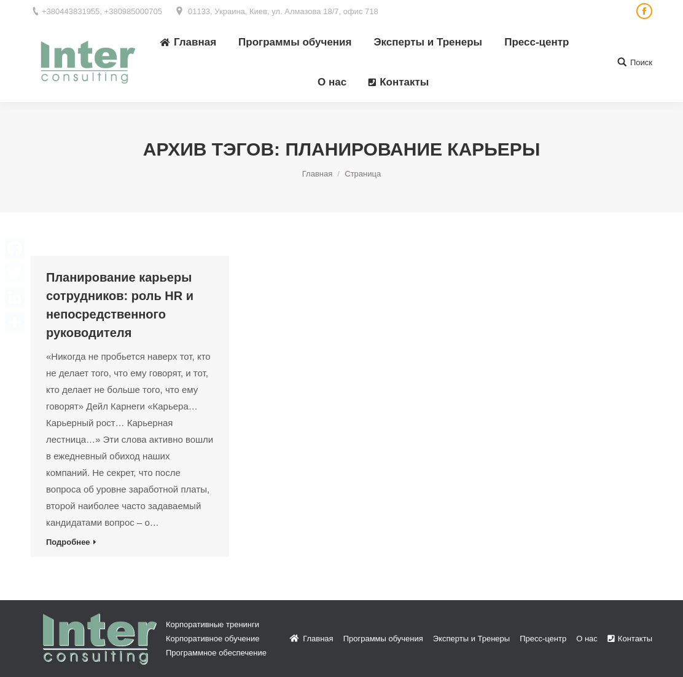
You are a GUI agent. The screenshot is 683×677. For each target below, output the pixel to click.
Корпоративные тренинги (212, 624)
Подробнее (68, 542)
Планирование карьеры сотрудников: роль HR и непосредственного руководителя (119, 305)
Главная (317, 173)
